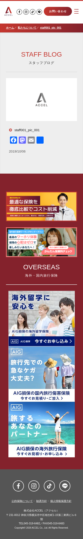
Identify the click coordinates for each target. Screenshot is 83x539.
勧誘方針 (41, 501)
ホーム (10, 27)
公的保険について (22, 501)
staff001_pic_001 (50, 27)
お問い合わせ (58, 11)
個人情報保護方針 (60, 501)
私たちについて (27, 27)
